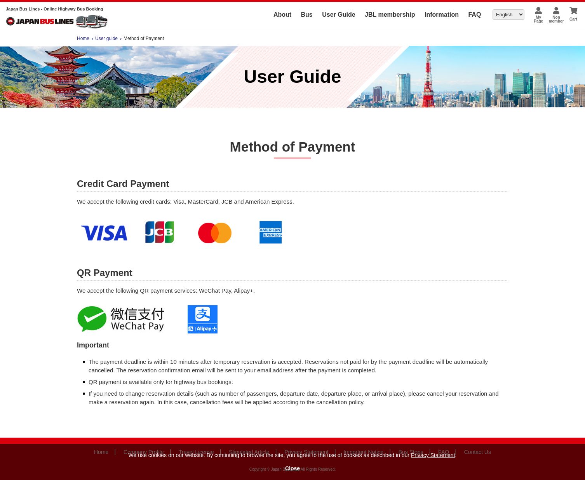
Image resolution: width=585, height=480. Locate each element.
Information (442, 14)
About (282, 14)
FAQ (474, 14)
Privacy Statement (433, 455)
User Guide (338, 14)
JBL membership (390, 14)
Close (292, 468)
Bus (307, 14)
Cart (573, 19)
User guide (106, 38)
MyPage (538, 19)
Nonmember (556, 19)
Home (83, 38)
